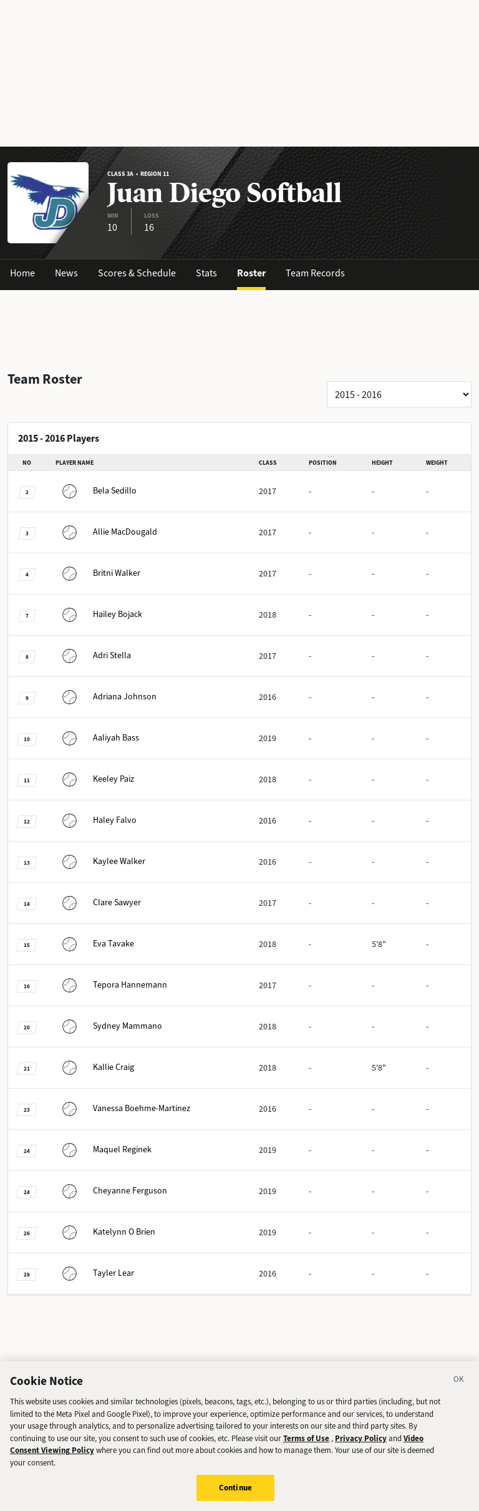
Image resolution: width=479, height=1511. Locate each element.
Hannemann (111, 985)
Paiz (95, 779)
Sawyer (98, 902)
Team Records (315, 272)
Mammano (109, 1026)
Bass (97, 738)
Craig (95, 1067)
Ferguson (111, 1191)
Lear (95, 1273)
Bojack (99, 614)
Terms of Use (306, 1449)
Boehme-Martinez (123, 1108)
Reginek (104, 1149)
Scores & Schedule (137, 272)
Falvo (96, 820)
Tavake (95, 944)
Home (22, 272)
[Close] (459, 1392)
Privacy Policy (361, 1449)
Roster (251, 272)
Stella (93, 655)
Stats (206, 272)
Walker (98, 573)
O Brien (105, 1232)
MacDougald (106, 532)
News (66, 272)
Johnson (106, 696)
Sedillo (96, 491)
